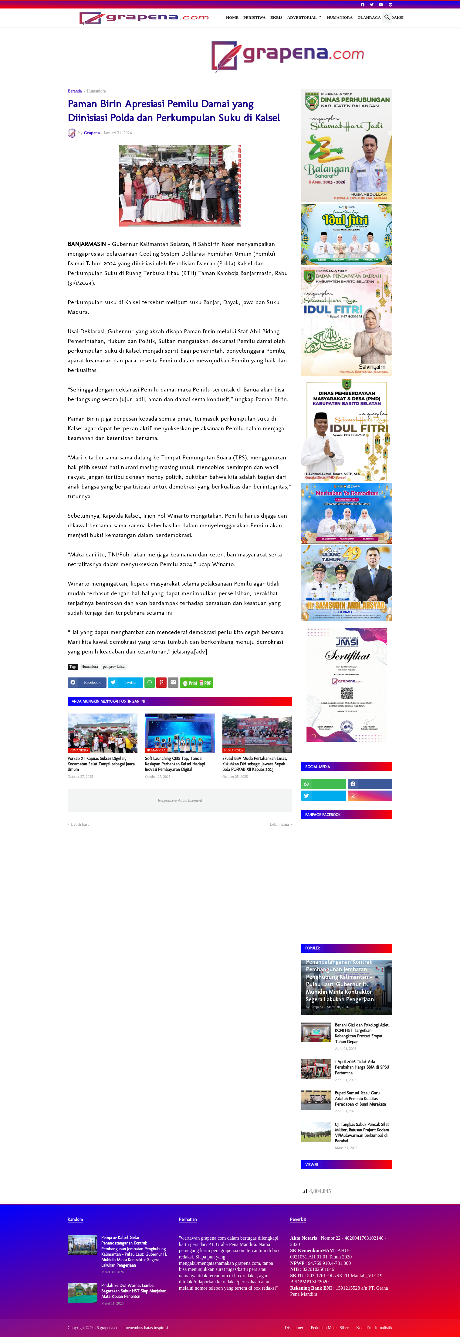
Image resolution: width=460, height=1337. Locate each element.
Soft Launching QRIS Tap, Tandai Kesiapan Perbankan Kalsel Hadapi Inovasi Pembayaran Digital (175, 764)
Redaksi (395, 17)
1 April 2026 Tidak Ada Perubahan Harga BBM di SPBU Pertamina (362, 1067)
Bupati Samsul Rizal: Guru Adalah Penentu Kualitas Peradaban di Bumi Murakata (360, 1098)
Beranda (75, 91)
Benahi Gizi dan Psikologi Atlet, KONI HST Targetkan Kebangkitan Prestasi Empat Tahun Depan (362, 1033)
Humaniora (340, 17)
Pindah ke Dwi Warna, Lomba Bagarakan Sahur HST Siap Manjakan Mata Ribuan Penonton (133, 1291)
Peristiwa (254, 17)
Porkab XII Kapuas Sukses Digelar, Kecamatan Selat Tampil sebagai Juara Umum (101, 764)
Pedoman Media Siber (330, 1327)
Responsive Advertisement (180, 800)
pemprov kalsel (114, 666)
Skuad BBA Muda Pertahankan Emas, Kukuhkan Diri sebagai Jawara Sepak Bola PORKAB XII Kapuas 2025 (254, 764)
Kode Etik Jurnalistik (374, 1327)
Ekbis (276, 17)
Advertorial (302, 17)
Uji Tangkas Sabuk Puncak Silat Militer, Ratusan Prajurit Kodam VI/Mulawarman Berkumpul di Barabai (362, 1133)
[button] (387, 17)
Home (232, 17)
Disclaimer (294, 1327)
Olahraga (369, 17)
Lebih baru (80, 824)
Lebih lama (279, 824)
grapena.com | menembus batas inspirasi (134, 1327)
